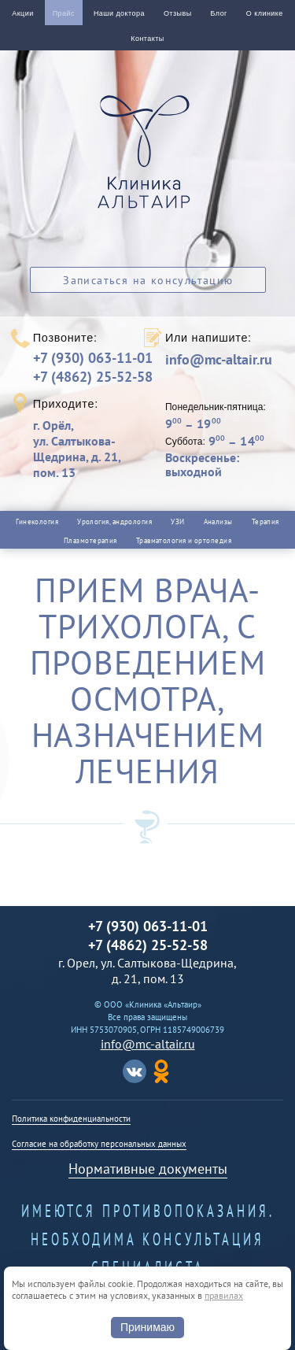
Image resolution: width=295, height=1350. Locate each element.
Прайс (64, 13)
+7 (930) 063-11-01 (93, 358)
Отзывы (178, 13)
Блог (219, 13)
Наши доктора (119, 13)
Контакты (147, 39)
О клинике (264, 13)
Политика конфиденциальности (71, 1118)
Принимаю (147, 1327)
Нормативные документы (147, 1169)
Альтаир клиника (148, 160)
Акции (22, 13)
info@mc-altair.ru (218, 360)
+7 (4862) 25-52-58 (93, 377)
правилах (224, 1295)
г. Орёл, (87, 448)
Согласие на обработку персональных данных (99, 1143)
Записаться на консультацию (148, 280)
